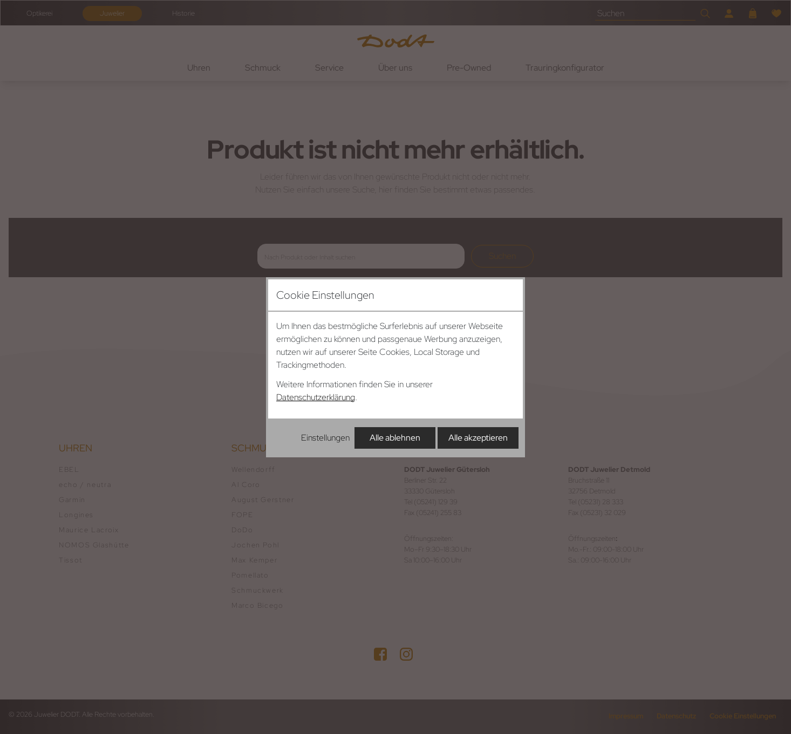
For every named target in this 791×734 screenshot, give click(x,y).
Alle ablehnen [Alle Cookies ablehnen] (395, 437)
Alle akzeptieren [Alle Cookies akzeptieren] (478, 437)
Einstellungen (325, 437)
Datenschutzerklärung (315, 397)
